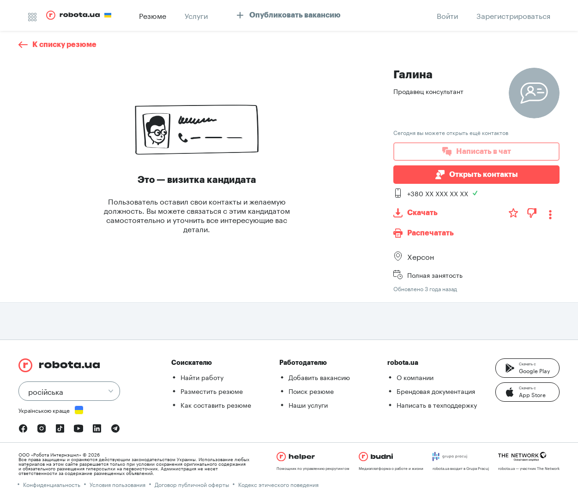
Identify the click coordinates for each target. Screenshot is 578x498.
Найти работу (202, 377)
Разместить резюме (212, 391)
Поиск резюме (311, 391)
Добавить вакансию (319, 377)
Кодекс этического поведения (278, 484)
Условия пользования (117, 484)
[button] (527, 368)
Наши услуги (308, 404)
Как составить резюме (216, 404)
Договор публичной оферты (192, 484)
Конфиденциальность (51, 484)
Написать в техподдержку (437, 404)
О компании (415, 377)
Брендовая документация (436, 391)
